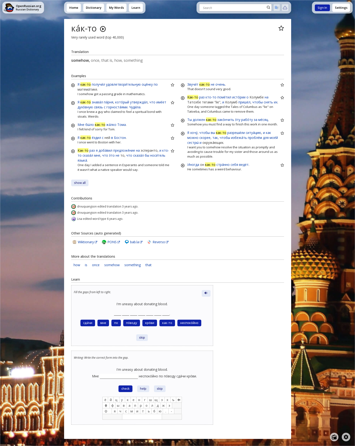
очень (220, 84)
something (132, 265)
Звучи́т (192, 84)
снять (268, 102)
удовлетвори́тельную (123, 84)
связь (98, 107)
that (148, 265)
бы (147, 155)
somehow (112, 265)
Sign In (322, 8)
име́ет (161, 102)
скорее (204, 137)
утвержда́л (139, 102)
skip (142, 338)
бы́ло (89, 124)
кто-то (211, 97)
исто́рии (238, 97)
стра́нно (223, 164)
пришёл (244, 102)
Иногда (193, 164)
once (96, 265)
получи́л (98, 84)
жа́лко (111, 124)
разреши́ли (236, 132)
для (266, 137)
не (117, 155)
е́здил (96, 137)
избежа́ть (239, 137)
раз (92, 150)
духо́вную (85, 107)
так (215, 137)
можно (192, 137)
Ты (189, 119)
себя (234, 164)
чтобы (257, 102)
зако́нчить (225, 119)
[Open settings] (346, 437)
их (275, 102)
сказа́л (88, 155)
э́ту (237, 119)
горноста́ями (116, 107)
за (255, 119)
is (86, 265)
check (125, 389)
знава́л (97, 102)
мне (97, 155)
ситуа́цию (253, 132)
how (77, 265)
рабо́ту (247, 119)
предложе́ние (124, 150)
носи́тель (157, 155)
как (268, 132)
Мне (81, 124)
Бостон (120, 137)
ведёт (244, 164)
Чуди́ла (134, 107)
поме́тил (224, 97)
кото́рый (122, 102)
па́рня (108, 102)
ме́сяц (263, 119)
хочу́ (193, 132)
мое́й (274, 137)
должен (199, 119)
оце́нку (147, 84)
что (152, 102)
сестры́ (193, 142)
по (156, 84)
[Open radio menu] (334, 437)
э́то (112, 155)
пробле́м (255, 137)
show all (80, 183)
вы (213, 132)
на (138, 150)
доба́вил (105, 150)
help (143, 389)
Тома (121, 124)
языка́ (82, 160)
